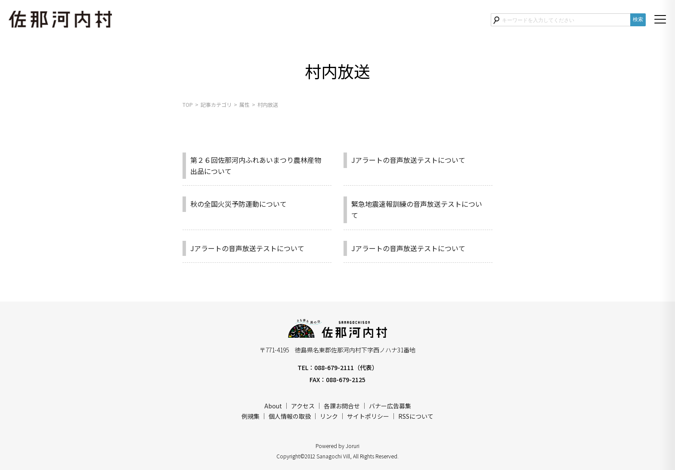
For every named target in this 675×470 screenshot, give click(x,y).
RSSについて (415, 416)
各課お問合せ (342, 406)
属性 (244, 104)
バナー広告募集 (390, 406)
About (273, 406)
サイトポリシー (368, 416)
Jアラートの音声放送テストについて (408, 160)
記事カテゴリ (216, 104)
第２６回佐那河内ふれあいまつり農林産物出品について (255, 165)
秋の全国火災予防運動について (238, 204)
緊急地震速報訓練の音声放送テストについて (416, 209)
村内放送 (267, 104)
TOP (188, 104)
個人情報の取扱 (290, 416)
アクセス (303, 406)
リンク (329, 416)
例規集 (251, 416)
